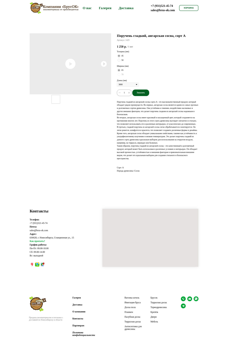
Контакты (77, 318)
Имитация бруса (132, 302)
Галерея (105, 8)
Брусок (153, 297)
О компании (78, 311)
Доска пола (130, 307)
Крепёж (154, 312)
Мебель (154, 321)
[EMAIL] (189, 300)
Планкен (128, 312)
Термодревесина (158, 307)
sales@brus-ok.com (163, 10)
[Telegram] (183, 307)
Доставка (126, 8)
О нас (87, 8)
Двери (153, 317)
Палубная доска (132, 317)
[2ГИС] (37, 264)
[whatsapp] (196, 300)
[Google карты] (42, 264)
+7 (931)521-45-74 (162, 5)
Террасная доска (132, 321)
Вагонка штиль (131, 297)
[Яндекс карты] (32, 264)
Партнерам (78, 325)
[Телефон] (183, 300)
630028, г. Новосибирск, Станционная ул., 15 (52, 237)
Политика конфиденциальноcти (83, 333)
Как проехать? (37, 241)
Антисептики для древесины (133, 327)
